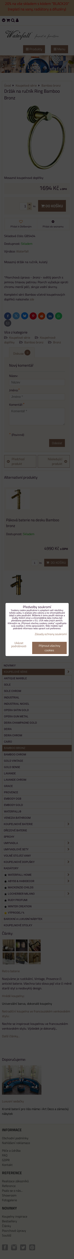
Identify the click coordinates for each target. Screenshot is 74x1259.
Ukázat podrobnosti (18, 644)
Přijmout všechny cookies (49, 647)
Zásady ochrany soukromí (51, 634)
